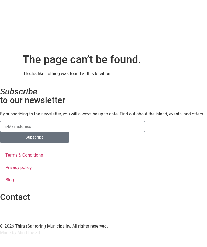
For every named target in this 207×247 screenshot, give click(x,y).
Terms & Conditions (24, 155)
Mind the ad (29, 232)
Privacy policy (18, 167)
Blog (9, 179)
